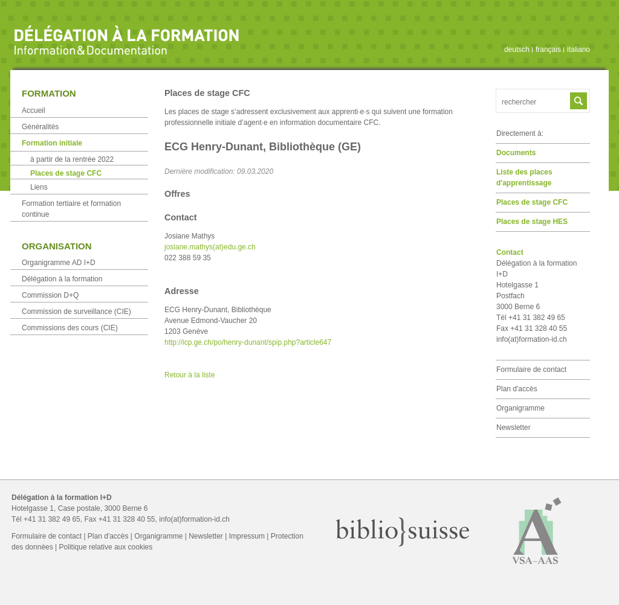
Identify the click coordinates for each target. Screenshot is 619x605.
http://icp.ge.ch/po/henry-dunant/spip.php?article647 (247, 342)
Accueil (33, 110)
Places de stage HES (532, 221)
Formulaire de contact (531, 369)
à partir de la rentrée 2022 (72, 159)
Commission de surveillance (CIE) (76, 311)
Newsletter (513, 427)
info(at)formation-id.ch (531, 339)
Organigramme (520, 408)
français (548, 49)
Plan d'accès (516, 389)
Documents (516, 153)
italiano (578, 49)
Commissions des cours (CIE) (70, 328)
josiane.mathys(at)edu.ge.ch (210, 247)
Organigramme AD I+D (59, 262)
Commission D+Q (50, 295)
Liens (39, 187)
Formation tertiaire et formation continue (71, 209)
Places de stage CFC (532, 202)
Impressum (247, 536)
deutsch (517, 49)
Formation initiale (52, 143)
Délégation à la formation (62, 279)
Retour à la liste (189, 375)
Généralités (40, 127)
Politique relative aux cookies (106, 547)
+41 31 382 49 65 (52, 519)
